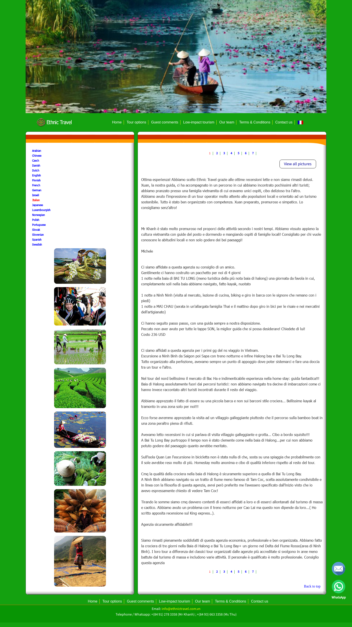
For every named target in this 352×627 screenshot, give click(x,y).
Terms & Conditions (254, 122)
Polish (35, 220)
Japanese (37, 205)
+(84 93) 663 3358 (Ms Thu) (217, 614)
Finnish (36, 180)
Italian (36, 200)
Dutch (35, 170)
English (36, 175)
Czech (35, 160)
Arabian (36, 150)
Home (117, 122)
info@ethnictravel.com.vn (181, 608)
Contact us (283, 122)
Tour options (136, 122)
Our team (226, 122)
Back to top (312, 586)
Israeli (35, 195)
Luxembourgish (41, 210)
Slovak (36, 229)
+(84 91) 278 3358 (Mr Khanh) (173, 614)
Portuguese (39, 225)
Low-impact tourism (198, 122)
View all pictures (298, 164)
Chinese (36, 155)
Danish (36, 165)
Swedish (37, 244)
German (36, 190)
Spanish (37, 239)
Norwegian (38, 215)
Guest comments (164, 122)
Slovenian (38, 234)
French (36, 185)
